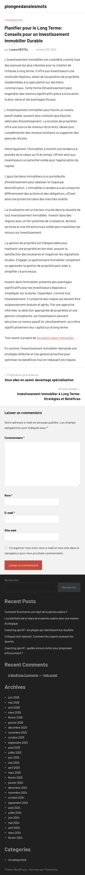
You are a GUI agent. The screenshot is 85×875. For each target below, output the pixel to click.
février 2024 (15, 837)
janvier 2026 (15, 722)
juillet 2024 (14, 812)
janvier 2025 (15, 782)
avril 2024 (14, 827)
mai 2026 (13, 702)
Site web (10, 530)
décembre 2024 (17, 787)
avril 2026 (14, 707)
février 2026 (15, 717)
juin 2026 (13, 697)
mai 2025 (13, 762)
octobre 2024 (16, 797)
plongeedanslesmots (26, 6)
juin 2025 (13, 757)
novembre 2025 (17, 732)
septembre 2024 (18, 802)
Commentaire (14, 437)
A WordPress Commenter (23, 675)
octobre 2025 (16, 737)
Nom (9, 495)
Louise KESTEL (18, 49)
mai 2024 (13, 822)
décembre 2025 (17, 727)
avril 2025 (14, 767)
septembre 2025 (18, 742)
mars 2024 (14, 832)
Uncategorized (14, 20)
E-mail (10, 512)
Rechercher (12, 580)
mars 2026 (14, 712)
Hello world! (50, 675)
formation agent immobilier (55, 338)
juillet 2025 (14, 752)
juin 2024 (13, 817)
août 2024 (14, 807)
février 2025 (15, 777)
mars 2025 (14, 772)
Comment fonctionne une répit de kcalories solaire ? (36, 611)
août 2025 (14, 747)
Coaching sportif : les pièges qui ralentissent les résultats (39, 630)
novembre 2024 (17, 792)
